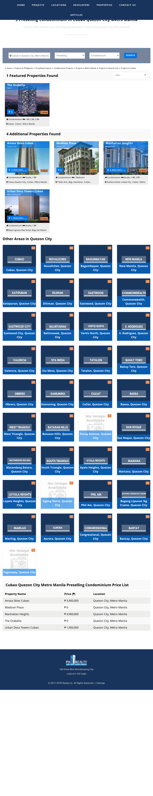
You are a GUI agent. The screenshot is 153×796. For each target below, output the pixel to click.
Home (9, 68)
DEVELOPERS (81, 5)
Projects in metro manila (86, 68)
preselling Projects (43, 68)
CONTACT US (127, 5)
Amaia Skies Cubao (17, 600)
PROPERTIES (104, 5)
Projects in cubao (128, 68)
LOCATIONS (58, 5)
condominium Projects (63, 68)
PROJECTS (38, 5)
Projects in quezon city (108, 68)
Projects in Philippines (23, 68)
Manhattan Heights (17, 614)
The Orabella (13, 621)
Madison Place (14, 607)
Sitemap (100, 683)
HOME (21, 5)
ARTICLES (76, 14)
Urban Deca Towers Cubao (22, 627)
